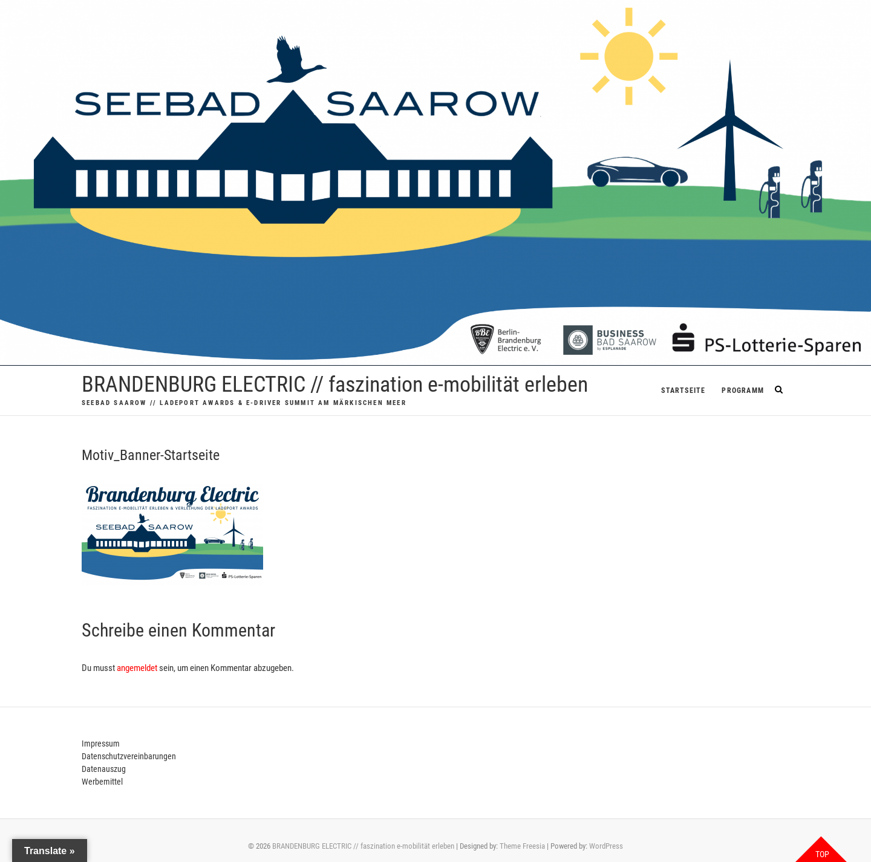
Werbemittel (102, 781)
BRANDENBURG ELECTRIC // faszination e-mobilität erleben (335, 384)
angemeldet (137, 668)
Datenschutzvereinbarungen (129, 756)
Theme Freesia (522, 846)
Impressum (101, 743)
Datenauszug (104, 769)
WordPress (606, 846)
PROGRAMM (743, 390)
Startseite (683, 390)
